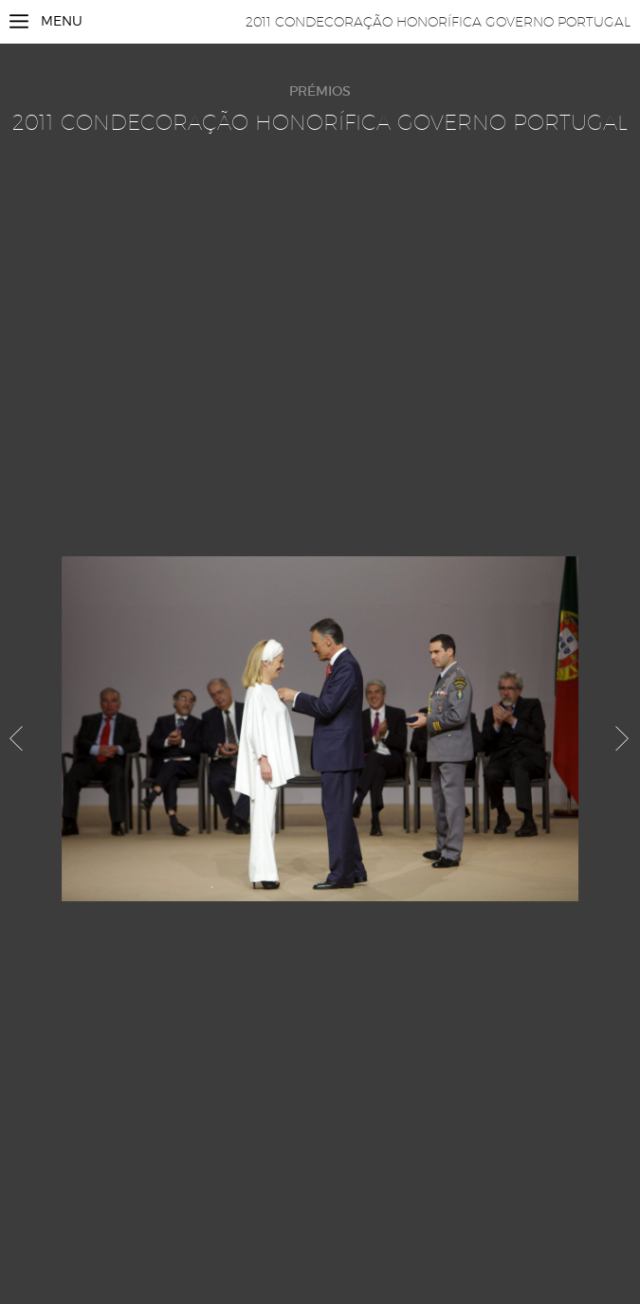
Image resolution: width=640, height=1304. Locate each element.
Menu (61, 20)
